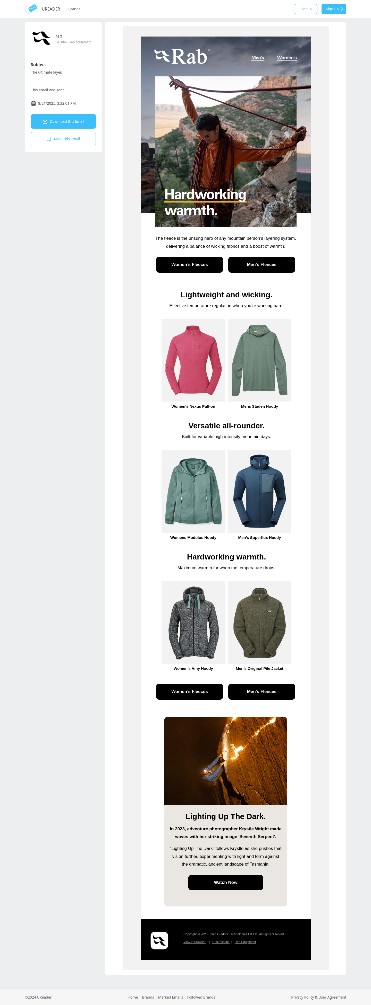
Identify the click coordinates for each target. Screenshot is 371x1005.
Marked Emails (170, 997)
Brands (74, 8)
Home (133, 997)
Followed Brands (201, 997)
